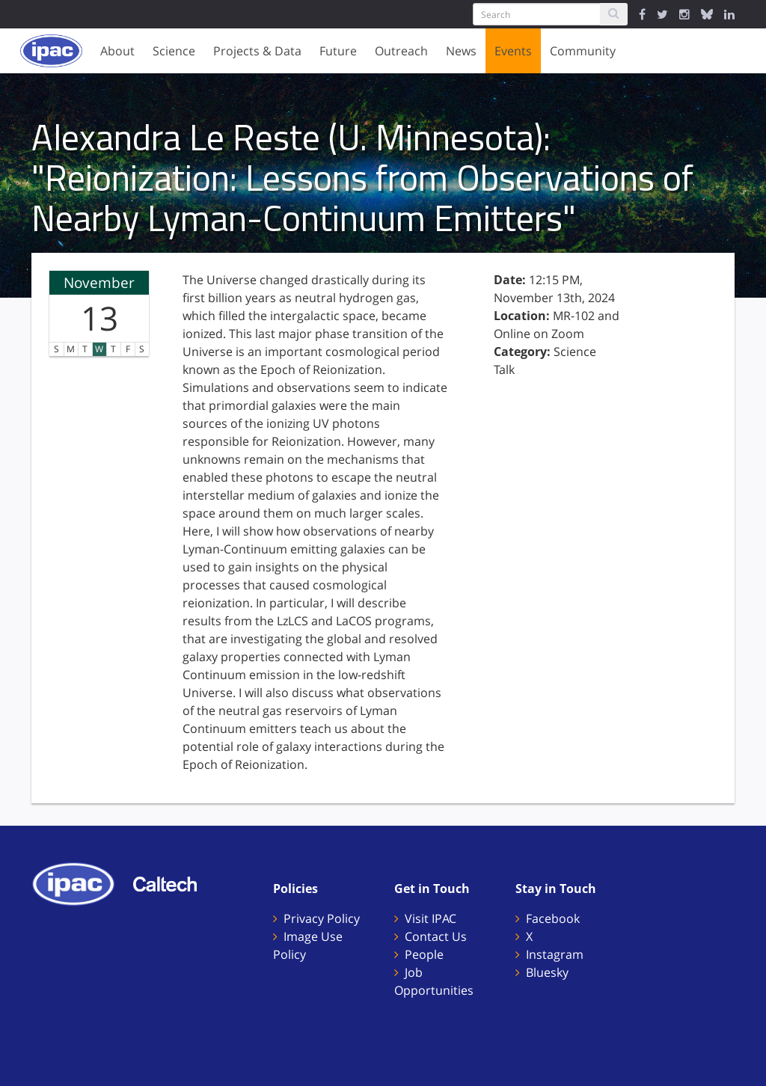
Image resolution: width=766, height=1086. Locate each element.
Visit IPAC (430, 918)
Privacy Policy (322, 918)
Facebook (553, 918)
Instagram (554, 954)
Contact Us (436, 936)
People (424, 954)
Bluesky (547, 972)
